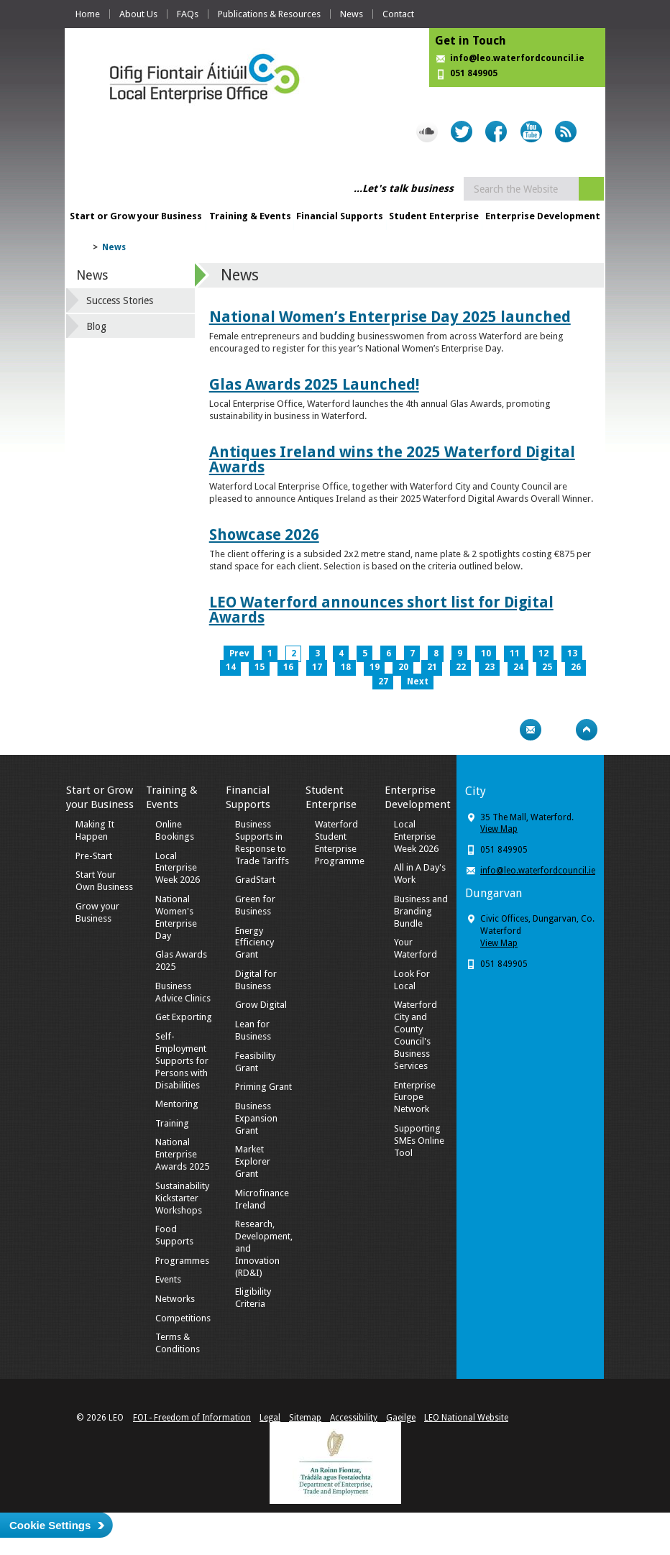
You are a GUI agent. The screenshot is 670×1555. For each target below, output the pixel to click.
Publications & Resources (269, 14)
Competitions (183, 1318)
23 (490, 667)
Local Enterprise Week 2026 (177, 868)
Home (87, 14)
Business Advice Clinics (183, 992)
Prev (239, 653)
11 (515, 653)
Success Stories (119, 300)
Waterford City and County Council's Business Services (415, 1034)
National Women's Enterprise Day (176, 917)
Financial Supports (339, 216)
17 (317, 667)
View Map (499, 829)
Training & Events (250, 216)
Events (168, 1279)
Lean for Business (253, 1030)
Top (586, 729)
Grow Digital (261, 1004)
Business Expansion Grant (256, 1118)
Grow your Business (97, 912)
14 (231, 667)
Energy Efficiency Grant (254, 942)
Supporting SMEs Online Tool (419, 1140)
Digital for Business (256, 979)
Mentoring (176, 1103)
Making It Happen (94, 830)
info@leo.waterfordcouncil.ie (517, 58)
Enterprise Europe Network (415, 1097)
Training (172, 1123)
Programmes (182, 1260)
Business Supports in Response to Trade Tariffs (262, 842)
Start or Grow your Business (136, 216)
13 (572, 653)
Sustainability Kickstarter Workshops (182, 1198)
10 (486, 653)
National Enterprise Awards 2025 (182, 1154)
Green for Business (255, 905)
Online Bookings (174, 830)
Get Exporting (183, 1017)
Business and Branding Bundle (421, 911)
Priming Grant (263, 1086)
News (351, 14)
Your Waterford (415, 948)
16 (288, 667)
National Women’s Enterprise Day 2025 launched (390, 317)
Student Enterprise (434, 216)
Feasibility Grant (255, 1061)
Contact (398, 14)
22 (461, 667)
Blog (96, 326)
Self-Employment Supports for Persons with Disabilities (181, 1061)
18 (346, 667)
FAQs (187, 14)
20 (403, 667)
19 (375, 667)
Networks (175, 1298)
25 (547, 667)
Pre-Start (93, 855)
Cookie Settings (50, 1525)
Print (502, 729)
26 (576, 667)
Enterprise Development (542, 216)
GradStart (255, 879)
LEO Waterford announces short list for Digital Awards (381, 609)
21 (432, 667)
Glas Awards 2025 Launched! (314, 384)
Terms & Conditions (177, 1342)
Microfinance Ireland (262, 1199)
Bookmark (558, 729)
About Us (138, 14)
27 (383, 681)
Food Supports (174, 1235)
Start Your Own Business (104, 880)
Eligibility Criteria (253, 1297)
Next (417, 681)
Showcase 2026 (264, 534)
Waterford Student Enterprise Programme (339, 842)
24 (518, 667)
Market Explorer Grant (252, 1161)
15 (259, 667)
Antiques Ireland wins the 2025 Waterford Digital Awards (392, 459)
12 (543, 653)
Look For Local (412, 979)
